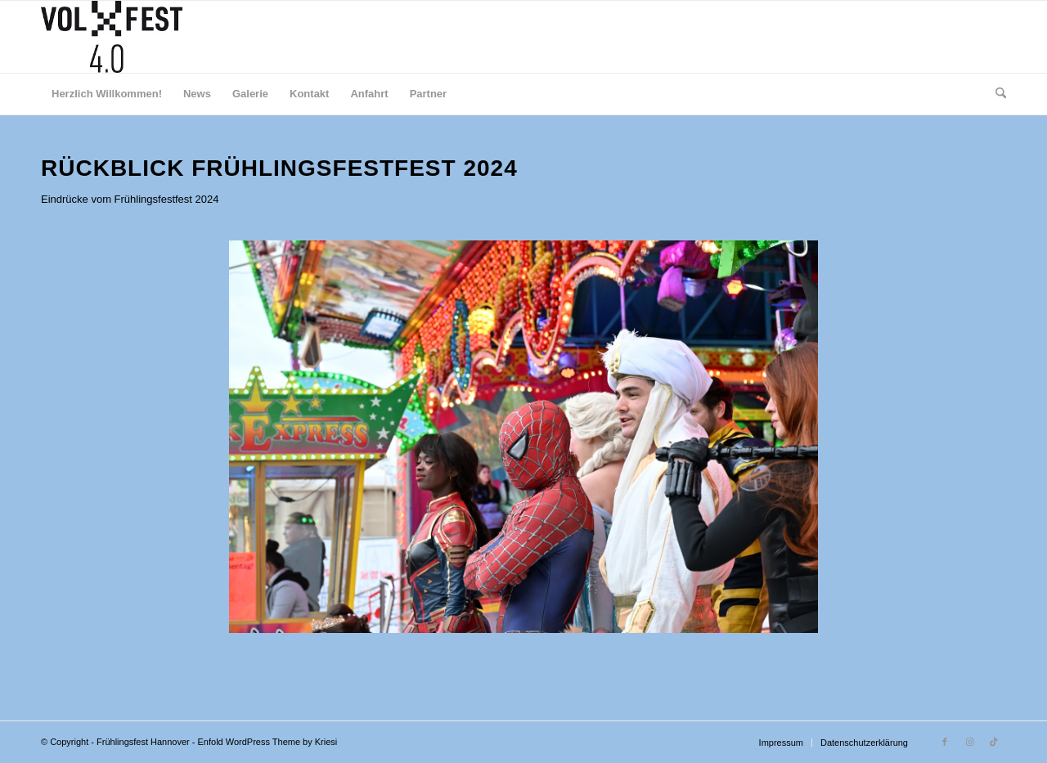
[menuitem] (107, 94)
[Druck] (111, 37)
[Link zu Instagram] (969, 741)
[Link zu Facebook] (944, 741)
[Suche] (995, 94)
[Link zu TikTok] (994, 741)
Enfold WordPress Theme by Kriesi (268, 742)
